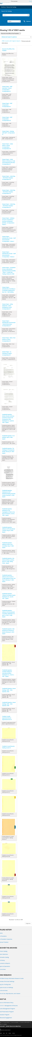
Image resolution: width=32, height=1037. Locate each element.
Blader (14, 21)
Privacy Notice (6, 1022)
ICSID (13, 1033)
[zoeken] (28, 15)
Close (30, 1)
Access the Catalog (11, 7)
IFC (6, 1033)
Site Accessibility (15, 1022)
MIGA (10, 1033)
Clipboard (26, 21)
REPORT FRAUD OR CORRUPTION (13, 1026)
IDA (4, 1033)
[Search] (16, 15)
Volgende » (28, 923)
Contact (5, 1024)
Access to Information (25, 1022)
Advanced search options (9, 37)
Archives (3, 7)
